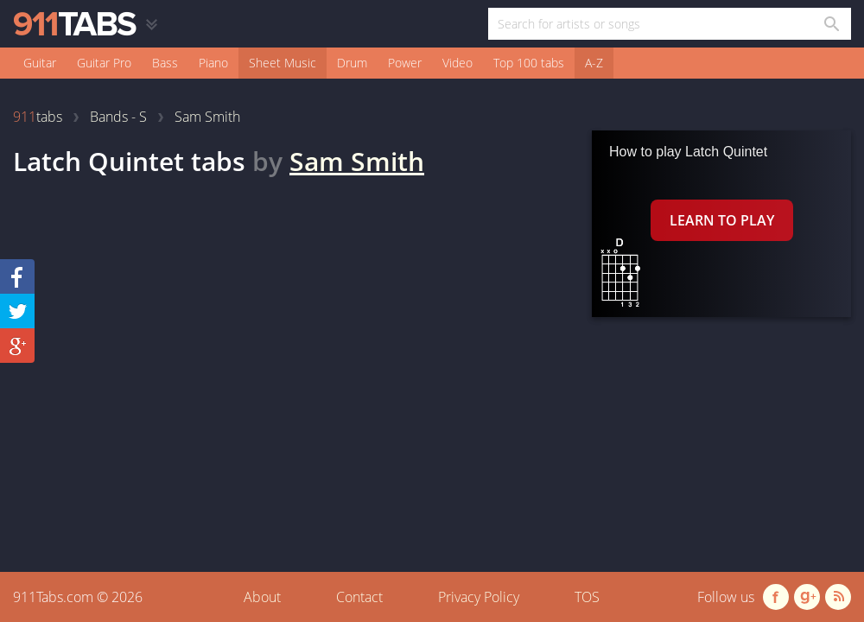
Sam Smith (356, 161)
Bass (165, 62)
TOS (587, 596)
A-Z (594, 62)
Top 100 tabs (528, 62)
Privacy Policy (478, 596)
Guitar (39, 62)
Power (405, 62)
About (262, 596)
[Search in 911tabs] (830, 24)
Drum (352, 62)
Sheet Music (282, 62)
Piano (213, 62)
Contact (359, 596)
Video (457, 62)
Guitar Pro (104, 62)
